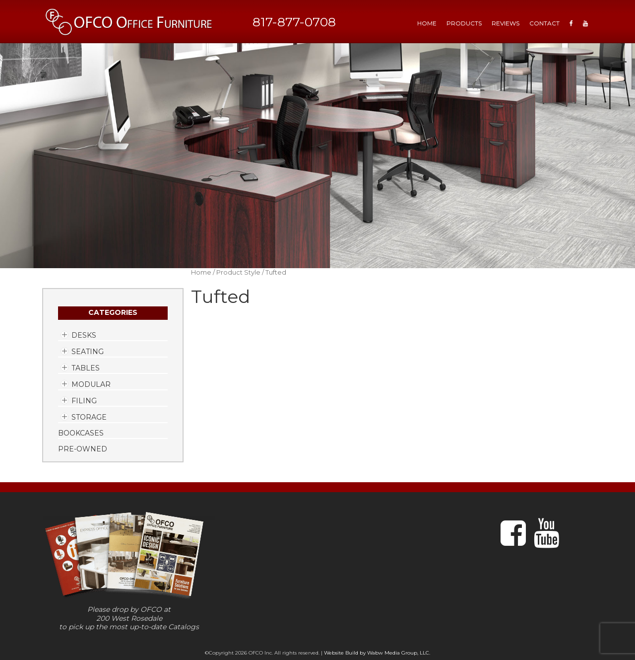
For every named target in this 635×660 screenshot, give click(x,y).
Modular (91, 384)
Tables (85, 368)
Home (201, 272)
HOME (427, 23)
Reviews (505, 23)
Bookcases (81, 433)
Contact (544, 23)
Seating (87, 351)
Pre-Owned (82, 448)
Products (464, 23)
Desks (83, 335)
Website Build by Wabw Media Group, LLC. (377, 653)
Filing (84, 400)
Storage (89, 417)
